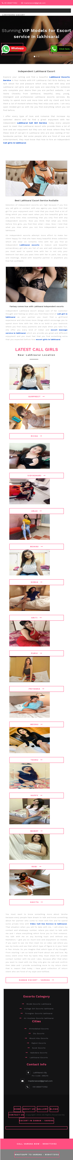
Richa (36, 436)
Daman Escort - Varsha (36, 980)
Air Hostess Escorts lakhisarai (39, 1018)
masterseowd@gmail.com (35, 3)
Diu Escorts (38, 1033)
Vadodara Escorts (38, 1053)
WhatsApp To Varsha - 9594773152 (37, 1154)
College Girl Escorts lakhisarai (38, 1009)
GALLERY (42, 1109)
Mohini (36, 546)
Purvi (36, 653)
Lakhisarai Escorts (39, 1057)
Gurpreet (36, 396)
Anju (36, 511)
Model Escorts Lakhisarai (39, 1004)
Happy (36, 795)
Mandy (36, 831)
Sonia (36, 582)
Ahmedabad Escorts (39, 1029)
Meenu (36, 724)
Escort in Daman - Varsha (36, 1120)
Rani (36, 866)
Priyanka (36, 689)
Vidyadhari (36, 475)
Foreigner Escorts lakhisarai (39, 1013)
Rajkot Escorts (39, 1043)
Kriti (36, 617)
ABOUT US (29, 1109)
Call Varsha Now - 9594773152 (37, 1144)
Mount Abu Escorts (38, 1038)
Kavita (36, 902)
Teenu (37, 760)
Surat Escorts (39, 1048)
